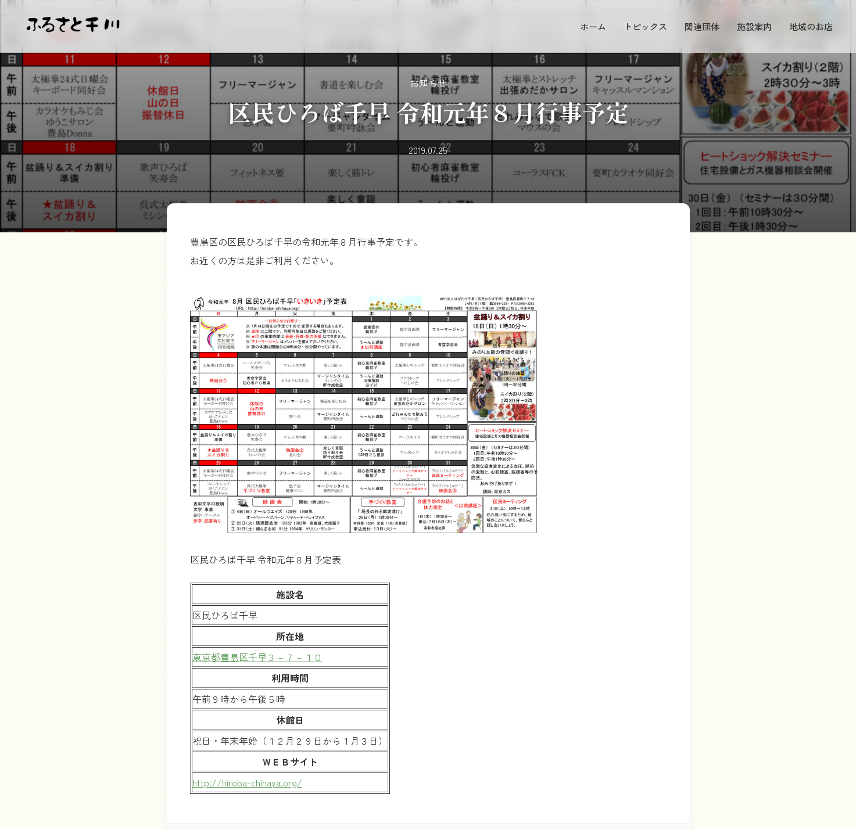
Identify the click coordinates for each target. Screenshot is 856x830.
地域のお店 (811, 26)
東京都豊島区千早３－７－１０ (257, 657)
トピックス (645, 26)
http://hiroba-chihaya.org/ (247, 782)
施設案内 (754, 26)
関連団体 (702, 26)
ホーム (593, 26)
